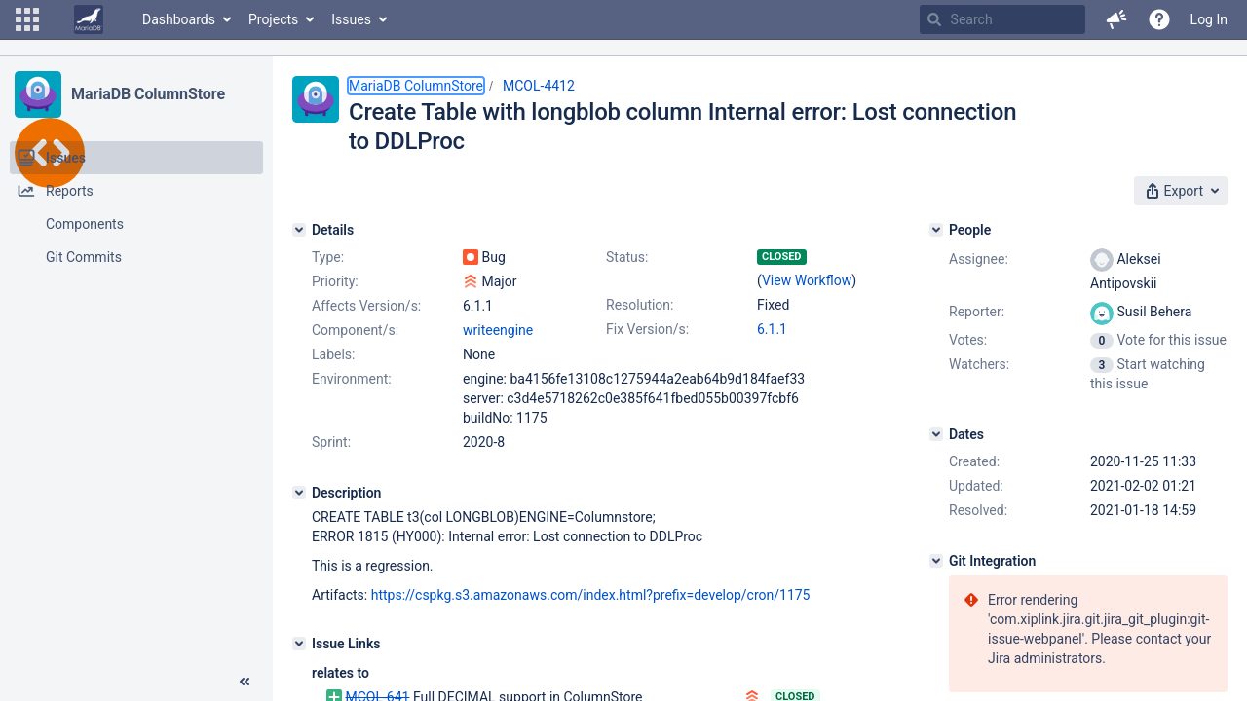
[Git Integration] (936, 561)
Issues (351, 19)
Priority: (335, 281)
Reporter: (976, 311)
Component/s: (355, 330)
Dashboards (178, 19)
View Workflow (806, 280)
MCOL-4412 (539, 85)
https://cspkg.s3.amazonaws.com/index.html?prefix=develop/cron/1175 (591, 595)
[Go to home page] (88, 19)
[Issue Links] (299, 643)
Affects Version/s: (366, 306)
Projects (273, 19)
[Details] (299, 230)
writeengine (498, 330)
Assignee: (978, 259)
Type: (328, 257)
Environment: (352, 379)
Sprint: (331, 442)
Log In (1209, 19)
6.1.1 (772, 329)
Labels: (333, 354)
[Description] (299, 492)
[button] (27, 19)
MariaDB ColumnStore (148, 94)
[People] (936, 230)
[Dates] (936, 434)
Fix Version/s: (647, 329)
